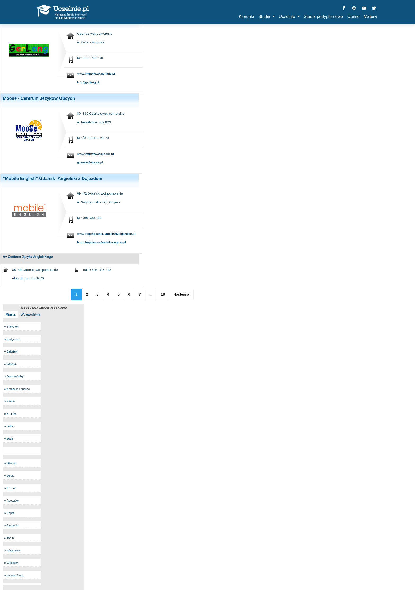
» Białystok (11, 326)
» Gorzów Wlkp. (14, 376)
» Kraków (10, 413)
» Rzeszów (11, 500)
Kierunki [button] (246, 16)
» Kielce (9, 401)
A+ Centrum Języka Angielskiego (28, 257)
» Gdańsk (10, 351)
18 (163, 294)
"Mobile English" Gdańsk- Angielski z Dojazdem (52, 178)
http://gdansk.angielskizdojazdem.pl (110, 233)
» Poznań (10, 488)
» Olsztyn (10, 463)
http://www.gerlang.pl (100, 73)
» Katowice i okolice (17, 388)
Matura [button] (370, 16)
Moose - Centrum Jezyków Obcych (39, 98)
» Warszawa (12, 550)
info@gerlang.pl (88, 82)
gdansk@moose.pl (90, 162)
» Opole (9, 475)
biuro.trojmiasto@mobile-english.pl (101, 242)
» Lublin (9, 426)
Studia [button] (265, 16)
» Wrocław (11, 562)
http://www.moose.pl (99, 153)
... (150, 294)
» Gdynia (10, 364)
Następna (181, 294)
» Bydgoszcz (12, 339)
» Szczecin (11, 525)
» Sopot (9, 513)
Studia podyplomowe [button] (323, 16)
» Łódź (8, 438)
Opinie (353, 16)
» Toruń (9, 537)
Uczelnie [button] (287, 16)
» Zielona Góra (14, 575)
